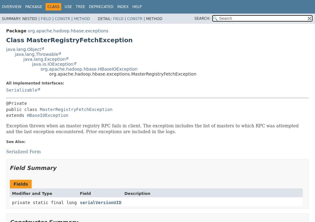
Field (46, 19)
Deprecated (101, 7)
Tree (80, 7)
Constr (62, 19)
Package (33, 7)
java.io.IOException (53, 64)
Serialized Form (23, 151)
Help (137, 7)
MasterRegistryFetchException (76, 109)
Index (123, 7)
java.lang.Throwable (36, 54)
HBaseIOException (47, 115)
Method (82, 19)
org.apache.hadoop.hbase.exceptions (68, 30)
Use (68, 7)
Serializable (21, 90)
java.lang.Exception (44, 59)
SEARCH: (202, 18)
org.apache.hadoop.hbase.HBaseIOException (89, 69)
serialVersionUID (101, 202)
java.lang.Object (23, 49)
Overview (12, 7)
